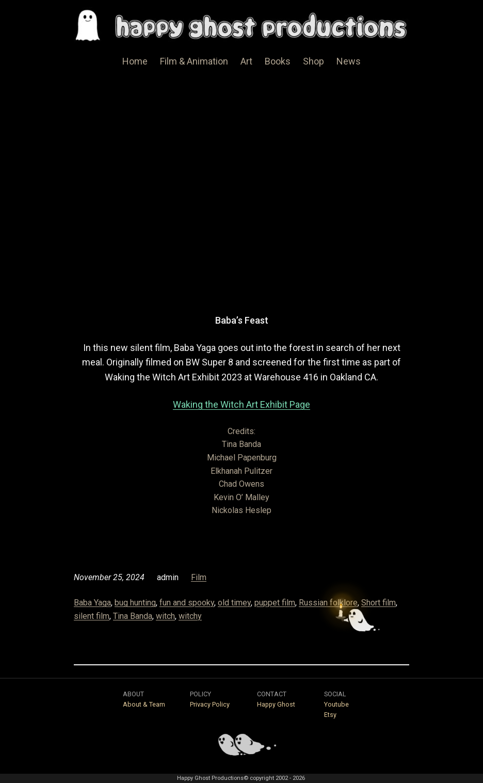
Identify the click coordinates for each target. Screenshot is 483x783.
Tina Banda (132, 616)
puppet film (274, 603)
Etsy (330, 714)
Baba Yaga (92, 603)
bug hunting (135, 603)
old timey (234, 603)
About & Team (144, 704)
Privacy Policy (210, 704)
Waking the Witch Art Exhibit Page (241, 404)
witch (165, 616)
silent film (91, 616)
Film (198, 577)
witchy (190, 616)
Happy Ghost (276, 704)
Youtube (336, 704)
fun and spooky (186, 603)
